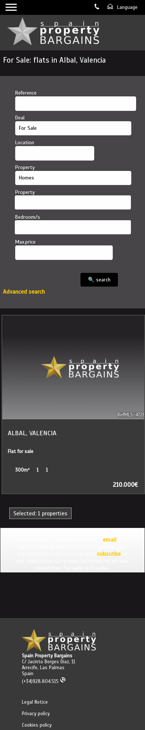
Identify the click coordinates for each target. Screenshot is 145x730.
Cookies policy (37, 725)
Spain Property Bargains (47, 656)
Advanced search (24, 291)
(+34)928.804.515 (44, 681)
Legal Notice (35, 702)
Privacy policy (36, 714)
